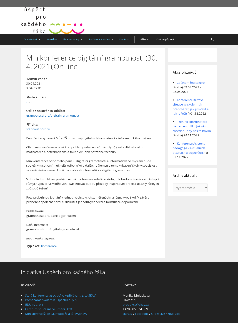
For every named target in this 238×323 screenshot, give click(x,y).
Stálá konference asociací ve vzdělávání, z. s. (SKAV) (60, 295)
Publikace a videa (102, 39)
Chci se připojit (165, 39)
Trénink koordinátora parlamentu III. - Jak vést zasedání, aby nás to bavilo (192, 126)
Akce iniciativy (74, 39)
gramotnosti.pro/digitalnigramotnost (52, 115)
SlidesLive (158, 314)
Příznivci (145, 39)
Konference (49, 246)
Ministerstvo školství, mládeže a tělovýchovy (56, 314)
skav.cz (127, 314)
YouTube (173, 314)
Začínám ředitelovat (191, 83)
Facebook (142, 314)
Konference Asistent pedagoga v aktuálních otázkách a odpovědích (189, 148)
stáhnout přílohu (38, 129)
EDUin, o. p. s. (34, 304)
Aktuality (51, 39)
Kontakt (124, 39)
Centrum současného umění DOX (48, 309)
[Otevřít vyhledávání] (212, 39)
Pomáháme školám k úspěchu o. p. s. (51, 300)
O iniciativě (34, 39)
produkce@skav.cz (136, 304)
